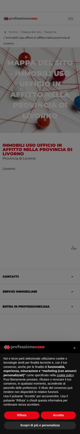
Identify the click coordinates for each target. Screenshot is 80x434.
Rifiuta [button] (21, 415)
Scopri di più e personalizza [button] (40, 425)
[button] (74, 348)
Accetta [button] (58, 415)
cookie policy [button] (65, 375)
